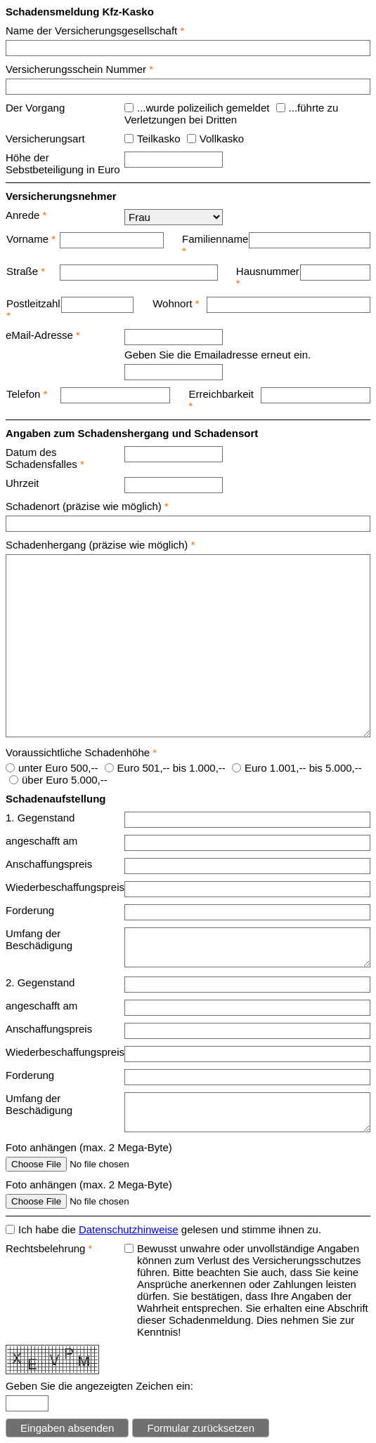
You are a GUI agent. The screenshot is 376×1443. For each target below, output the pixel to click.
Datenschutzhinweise (129, 1229)
